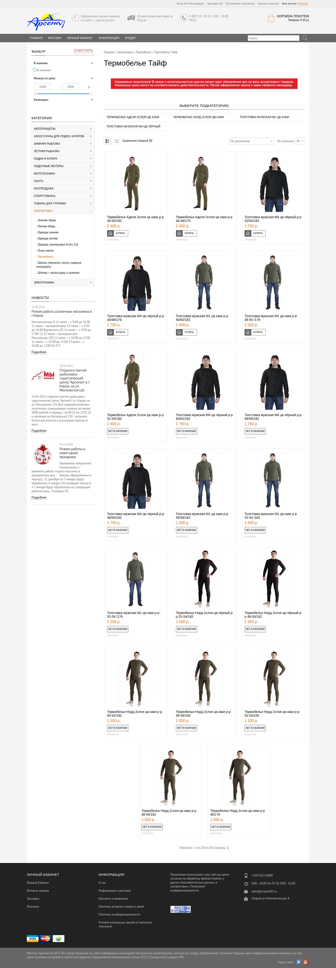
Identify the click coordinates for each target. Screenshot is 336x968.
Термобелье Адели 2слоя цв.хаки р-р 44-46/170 (204, 219)
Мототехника (44, 173)
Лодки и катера (45, 158)
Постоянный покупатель (240, 3)
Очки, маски (46, 251)
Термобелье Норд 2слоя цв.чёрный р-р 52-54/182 (205, 614)
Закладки (33, 899)
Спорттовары (44, 196)
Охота (38, 181)
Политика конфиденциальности (119, 914)
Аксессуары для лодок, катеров (59, 136)
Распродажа (43, 188)
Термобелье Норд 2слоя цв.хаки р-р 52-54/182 (272, 713)
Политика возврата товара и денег (121, 906)
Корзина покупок (268, 3)
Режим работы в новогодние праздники (72, 453)
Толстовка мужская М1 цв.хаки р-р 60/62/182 (202, 318)
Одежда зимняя (48, 232)
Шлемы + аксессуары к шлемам (58, 273)
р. (89, 87)
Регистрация (196, 3)
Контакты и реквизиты (113, 899)
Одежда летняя (48, 238)
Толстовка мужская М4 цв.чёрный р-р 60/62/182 (204, 417)
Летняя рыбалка (47, 151)
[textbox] (273, 38)
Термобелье (45, 257)
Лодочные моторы (48, 166)
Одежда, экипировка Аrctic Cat (58, 244)
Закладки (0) (215, 3)
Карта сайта (285, 962)
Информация (109, 38)
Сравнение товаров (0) (137, 141)
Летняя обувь (46, 226)
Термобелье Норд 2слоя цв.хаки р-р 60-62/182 (134, 713)
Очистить (83, 50)
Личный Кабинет (80, 38)
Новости (40, 298)
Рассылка (33, 906)
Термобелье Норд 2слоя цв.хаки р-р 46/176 (237, 812)
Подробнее (39, 352)
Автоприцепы (45, 128)
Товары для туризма (50, 203)
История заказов (38, 891)
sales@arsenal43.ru (264, 891)
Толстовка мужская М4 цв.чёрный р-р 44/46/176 (135, 318)
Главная (109, 52)
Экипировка (43, 211)
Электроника (44, 282)
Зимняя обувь (47, 220)
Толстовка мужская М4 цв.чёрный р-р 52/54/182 (273, 219)
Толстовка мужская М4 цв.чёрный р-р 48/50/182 (135, 515)
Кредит (130, 38)
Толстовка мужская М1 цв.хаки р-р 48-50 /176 (271, 318)
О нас (102, 883)
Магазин (54, 38)
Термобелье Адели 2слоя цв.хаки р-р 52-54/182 (135, 417)
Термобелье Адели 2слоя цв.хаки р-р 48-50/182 (135, 219)
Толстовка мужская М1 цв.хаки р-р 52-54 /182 (271, 515)
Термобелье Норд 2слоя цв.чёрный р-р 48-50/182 (273, 614)
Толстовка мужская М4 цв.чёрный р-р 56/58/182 (273, 417)
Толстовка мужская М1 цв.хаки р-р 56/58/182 (202, 515)
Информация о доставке (114, 891)
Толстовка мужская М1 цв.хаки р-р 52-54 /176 (133, 614)
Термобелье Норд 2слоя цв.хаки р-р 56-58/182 (203, 713)
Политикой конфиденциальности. (187, 888)
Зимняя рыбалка (47, 143)
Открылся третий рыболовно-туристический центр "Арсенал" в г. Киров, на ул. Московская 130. (75, 380)
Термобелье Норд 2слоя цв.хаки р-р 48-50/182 (168, 812)
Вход (180, 3)
